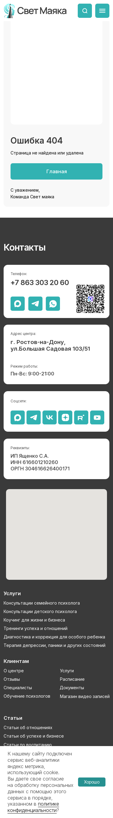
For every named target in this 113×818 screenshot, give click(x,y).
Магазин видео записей (85, 696)
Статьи (13, 718)
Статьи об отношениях (28, 727)
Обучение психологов (27, 696)
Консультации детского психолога (40, 611)
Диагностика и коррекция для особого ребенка (54, 636)
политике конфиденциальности (33, 807)
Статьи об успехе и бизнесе (34, 735)
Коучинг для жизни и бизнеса (34, 619)
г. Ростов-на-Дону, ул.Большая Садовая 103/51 (50, 345)
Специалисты (18, 687)
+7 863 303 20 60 (40, 282)
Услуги (67, 670)
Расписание (72, 679)
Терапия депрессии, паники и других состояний (54, 645)
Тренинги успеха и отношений (35, 628)
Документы (72, 687)
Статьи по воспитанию (28, 744)
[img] (85, 11)
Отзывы (12, 679)
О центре (14, 670)
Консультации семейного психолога (42, 602)
